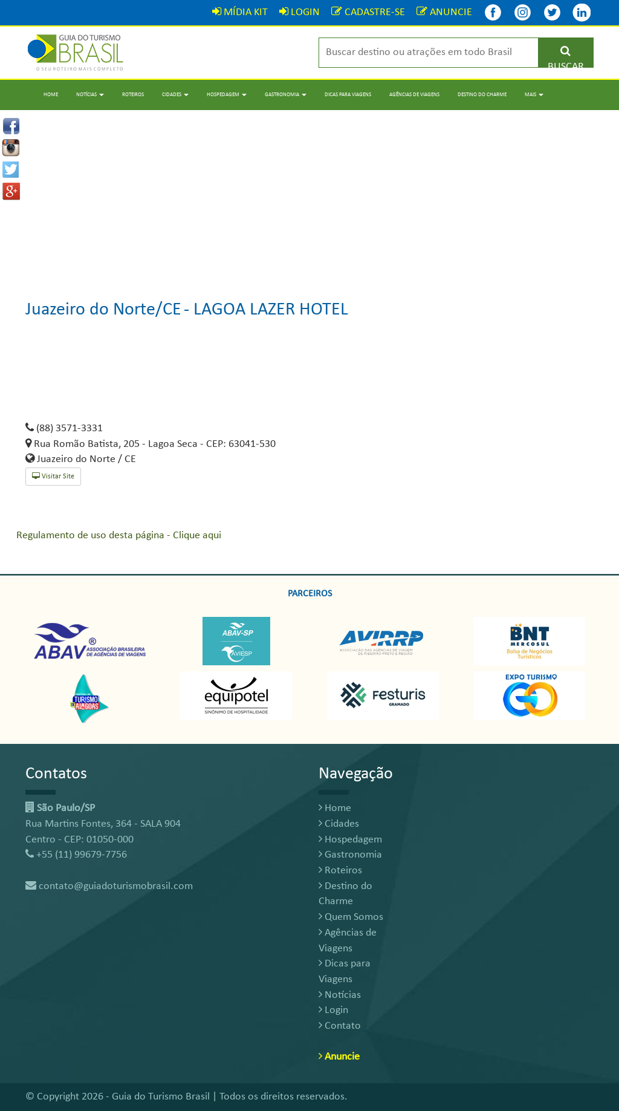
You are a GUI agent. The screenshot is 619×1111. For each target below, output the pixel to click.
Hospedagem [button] (227, 94)
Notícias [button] (90, 94)
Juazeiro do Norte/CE (103, 310)
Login (333, 1010)
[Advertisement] (309, 194)
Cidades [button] (175, 94)
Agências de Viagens (414, 94)
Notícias (340, 995)
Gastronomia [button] (285, 94)
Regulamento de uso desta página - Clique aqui (118, 535)
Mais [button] (534, 94)
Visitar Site (53, 476)
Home (51, 94)
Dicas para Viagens (348, 94)
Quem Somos (351, 917)
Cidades (339, 824)
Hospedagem (350, 839)
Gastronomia (350, 855)
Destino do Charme (482, 94)
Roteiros (133, 94)
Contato (340, 1026)
